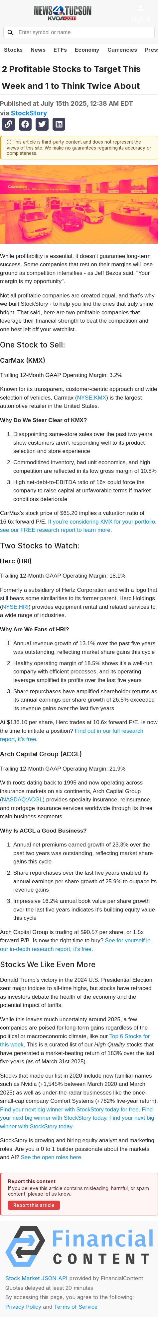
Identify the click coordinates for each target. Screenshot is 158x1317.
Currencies (122, 49)
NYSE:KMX (91, 398)
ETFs (60, 49)
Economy (87, 49)
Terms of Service (75, 1306)
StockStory (29, 113)
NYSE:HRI (15, 607)
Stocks (13, 49)
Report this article (34, 1205)
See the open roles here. (51, 1157)
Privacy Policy (23, 1306)
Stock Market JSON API (36, 1278)
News (38, 49)
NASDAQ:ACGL (22, 799)
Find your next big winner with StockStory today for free (69, 1109)
